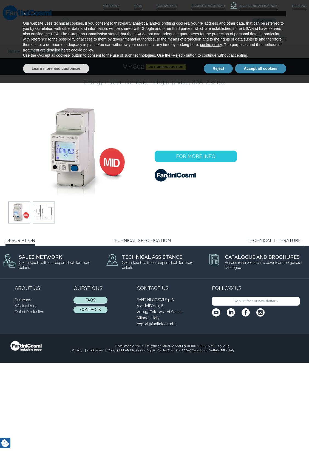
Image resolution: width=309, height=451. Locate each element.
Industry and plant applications (230, 38)
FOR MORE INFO (196, 156)
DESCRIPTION (20, 240)
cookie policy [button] (211, 412)
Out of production (46, 51)
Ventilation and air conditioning (147, 38)
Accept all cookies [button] (260, 436)
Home (14, 51)
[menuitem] (294, 6)
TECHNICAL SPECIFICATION (141, 240)
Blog (282, 38)
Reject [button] (218, 436)
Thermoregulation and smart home (60, 38)
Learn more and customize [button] (56, 436)
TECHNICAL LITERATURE (274, 240)
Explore (264, 21)
